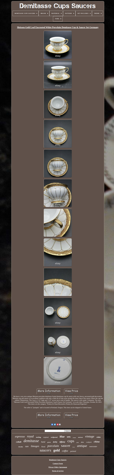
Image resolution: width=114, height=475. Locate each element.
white (99, 437)
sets (69, 436)
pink (77, 442)
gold (56, 450)
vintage (89, 436)
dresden (20, 447)
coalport (89, 442)
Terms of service (58, 471)
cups (70, 441)
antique (82, 446)
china (97, 441)
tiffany (62, 442)
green (49, 442)
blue (62, 436)
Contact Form (58, 463)
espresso (20, 436)
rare (27, 446)
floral (43, 447)
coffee (65, 450)
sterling (38, 437)
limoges (35, 446)
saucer (65, 446)
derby (55, 442)
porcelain (53, 446)
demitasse (31, 441)
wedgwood (54, 437)
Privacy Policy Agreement (58, 467)
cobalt (18, 442)
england (46, 437)
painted (73, 451)
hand (43, 442)
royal (30, 436)
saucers (45, 450)
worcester (93, 446)
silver (82, 442)
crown (74, 437)
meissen (80, 437)
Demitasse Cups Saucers (57, 460)
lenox (73, 447)
